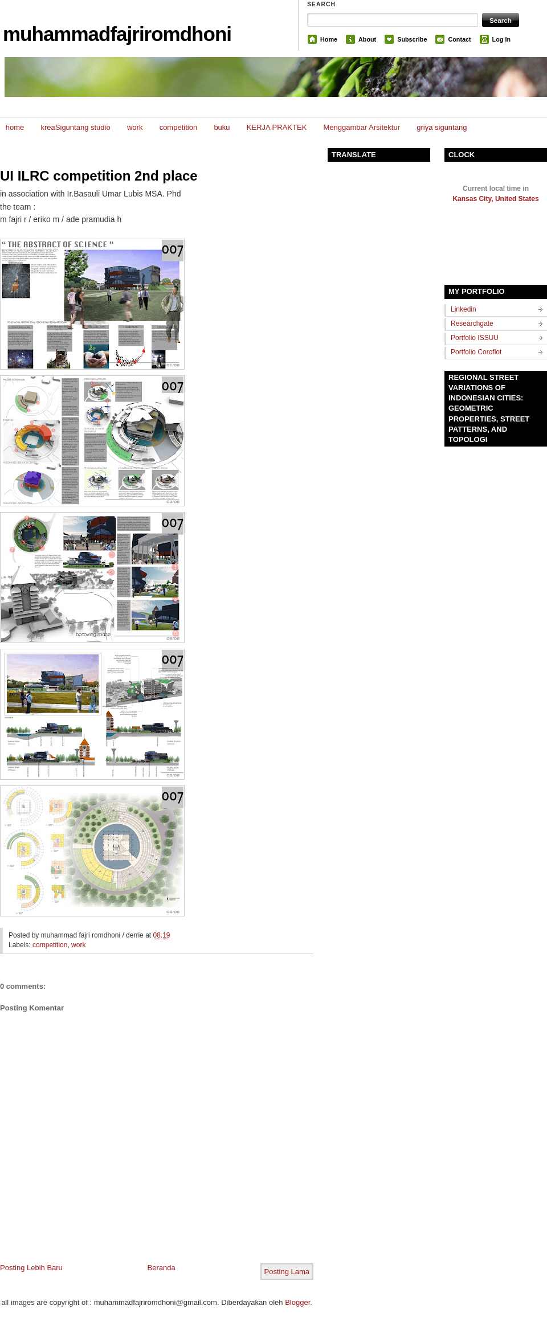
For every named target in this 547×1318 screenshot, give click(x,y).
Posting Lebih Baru (31, 1267)
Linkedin (463, 309)
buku (222, 127)
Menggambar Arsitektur (362, 127)
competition (178, 127)
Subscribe (412, 39)
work (134, 127)
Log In (501, 39)
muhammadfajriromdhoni (117, 34)
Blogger (297, 1302)
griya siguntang (442, 127)
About (367, 39)
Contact (459, 39)
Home (328, 39)
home (15, 127)
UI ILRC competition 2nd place (99, 175)
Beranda (161, 1267)
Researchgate (472, 324)
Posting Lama (287, 1271)
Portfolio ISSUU (475, 338)
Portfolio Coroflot (476, 352)
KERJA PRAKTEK (277, 127)
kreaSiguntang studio (76, 127)
